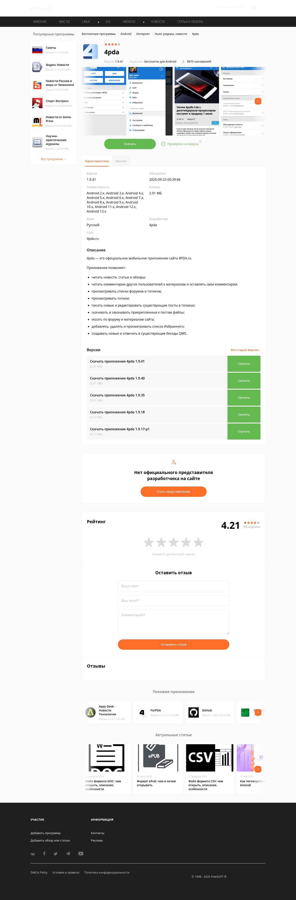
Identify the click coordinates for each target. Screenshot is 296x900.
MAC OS (64, 22)
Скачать (130, 144)
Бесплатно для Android (160, 61)
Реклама (97, 840)
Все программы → (53, 159)
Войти (218, 7)
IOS (108, 22)
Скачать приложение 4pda (117, 361)
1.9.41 (113, 61)
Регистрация (234, 7)
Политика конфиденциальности (106, 872)
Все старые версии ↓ (245, 350)
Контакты (97, 833)
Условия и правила (65, 872)
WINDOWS (40, 22)
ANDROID (129, 22)
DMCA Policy (39, 872)
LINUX (86, 22)
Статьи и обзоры (190, 22)
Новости (158, 22)
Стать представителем (173, 491)
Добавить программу (45, 833)
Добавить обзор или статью (50, 840)
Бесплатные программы (99, 34)
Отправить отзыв (173, 644)
